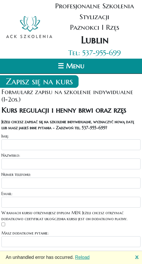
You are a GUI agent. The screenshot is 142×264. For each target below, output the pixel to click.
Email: (6, 193)
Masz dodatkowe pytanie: (25, 233)
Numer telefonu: (16, 174)
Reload (82, 257)
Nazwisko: (10, 155)
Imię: (5, 136)
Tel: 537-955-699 (94, 52)
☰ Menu (71, 66)
